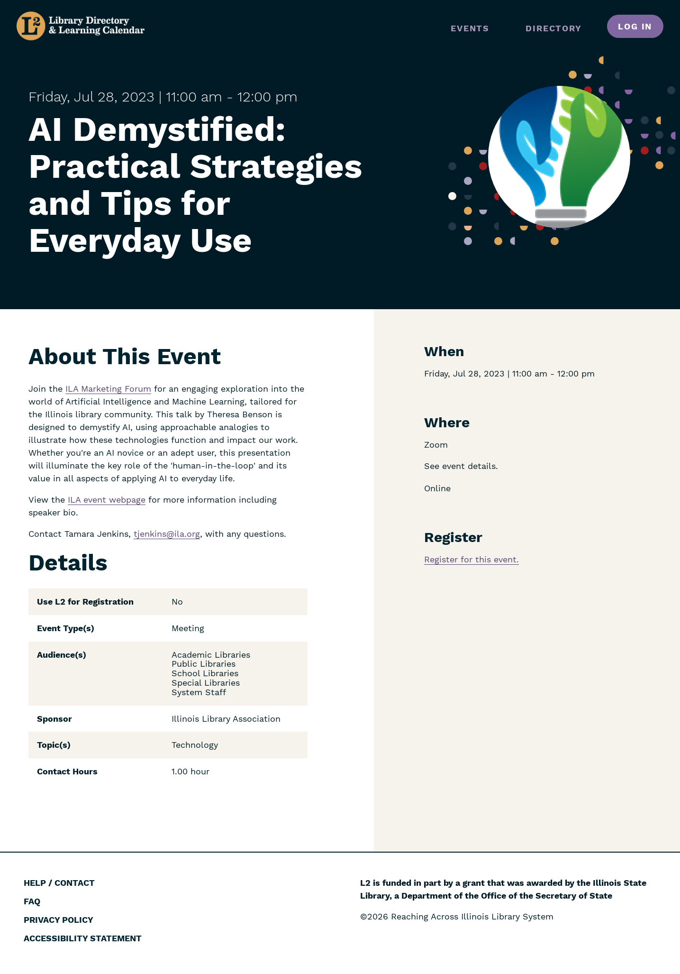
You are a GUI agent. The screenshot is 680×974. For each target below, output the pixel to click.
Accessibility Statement (83, 938)
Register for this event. (471, 559)
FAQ (32, 901)
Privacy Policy (58, 920)
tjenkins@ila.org (167, 534)
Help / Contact (59, 883)
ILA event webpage (106, 500)
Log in (635, 26)
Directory (553, 28)
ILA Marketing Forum (108, 389)
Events (470, 28)
